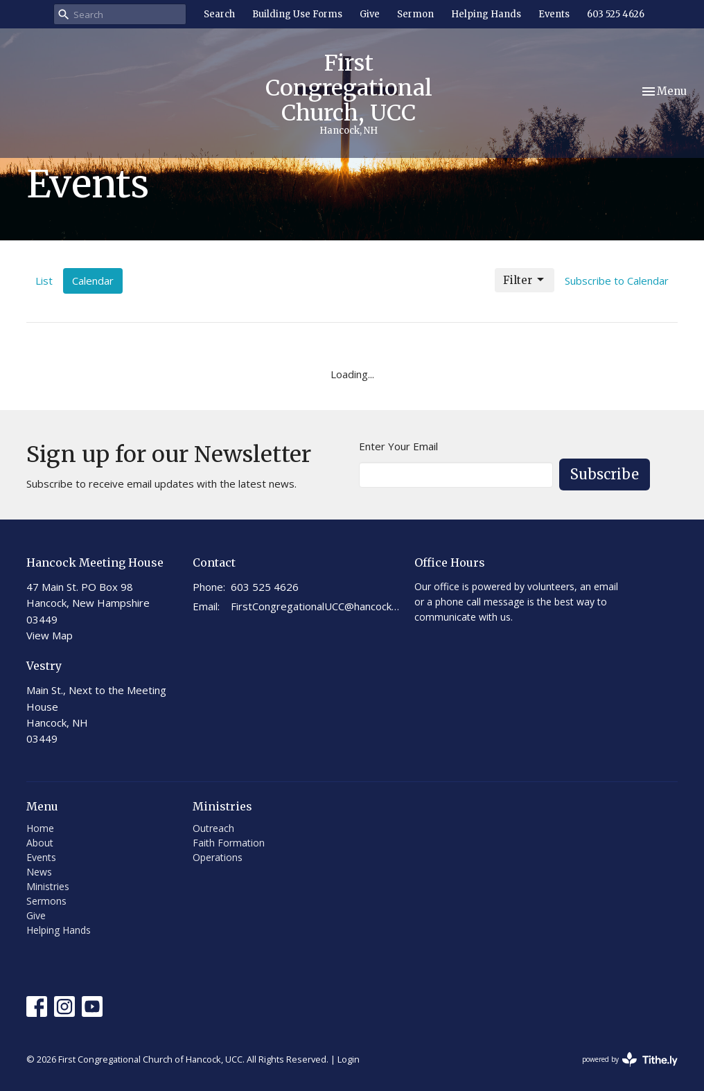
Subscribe (604, 474)
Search (219, 14)
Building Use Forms (297, 14)
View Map (49, 635)
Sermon (415, 14)
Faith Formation (229, 842)
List (44, 280)
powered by (630, 1059)
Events (554, 14)
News (39, 871)
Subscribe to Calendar (617, 280)
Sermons (46, 900)
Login (348, 1059)
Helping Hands (486, 14)
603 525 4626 (615, 14)
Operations (218, 857)
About (39, 842)
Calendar (93, 280)
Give (370, 14)
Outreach (213, 828)
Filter (524, 280)
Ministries (47, 886)
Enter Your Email (398, 446)
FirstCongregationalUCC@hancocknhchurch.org (316, 606)
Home (40, 828)
